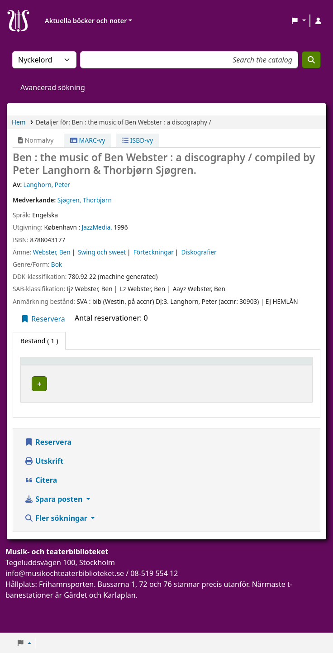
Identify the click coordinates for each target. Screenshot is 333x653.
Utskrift (43, 485)
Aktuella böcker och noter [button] (86, 20)
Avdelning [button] (162, 374)
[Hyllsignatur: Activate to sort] (236, 370)
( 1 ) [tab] (39, 340)
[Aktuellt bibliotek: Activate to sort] (110, 370)
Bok (56, 264)
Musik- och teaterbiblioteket (108, 395)
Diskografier (198, 252)
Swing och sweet (102, 252)
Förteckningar (153, 252)
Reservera (42, 319)
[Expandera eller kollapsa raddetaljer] (294, 404)
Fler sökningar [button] (56, 542)
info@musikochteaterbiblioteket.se (64, 597)
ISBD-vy (137, 140)
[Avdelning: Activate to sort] (169, 370)
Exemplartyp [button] (45, 374)
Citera (40, 504)
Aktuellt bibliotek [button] (97, 369)
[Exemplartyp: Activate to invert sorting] (50, 370)
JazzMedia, (97, 227)
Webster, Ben (52, 252)
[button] (298, 20)
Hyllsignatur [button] (221, 374)
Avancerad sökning (52, 87)
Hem (18, 122)
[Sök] (311, 59)
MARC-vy (87, 140)
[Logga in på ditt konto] (318, 20)
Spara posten (54, 523)
